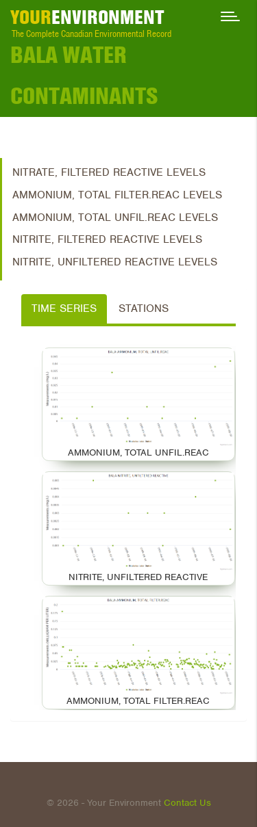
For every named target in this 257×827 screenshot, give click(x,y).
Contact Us (187, 803)
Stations (144, 308)
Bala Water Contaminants (84, 75)
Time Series (64, 308)
